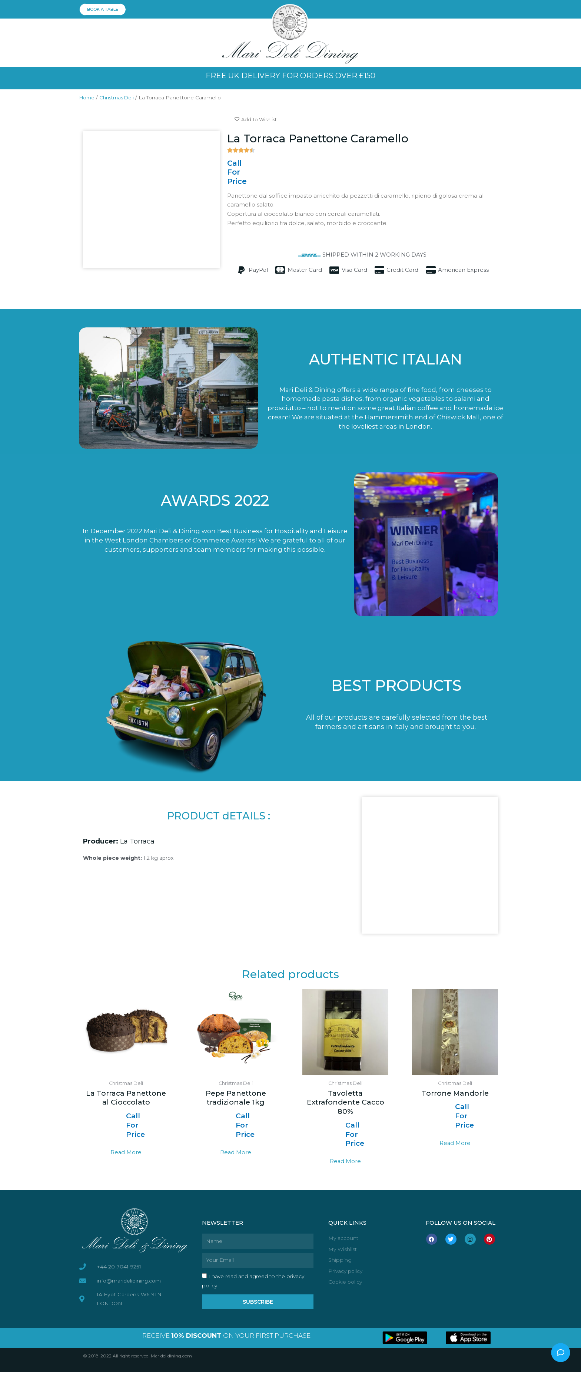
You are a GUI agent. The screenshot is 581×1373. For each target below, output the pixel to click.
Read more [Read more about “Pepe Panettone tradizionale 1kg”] (236, 1152)
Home (87, 97)
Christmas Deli (120, 97)
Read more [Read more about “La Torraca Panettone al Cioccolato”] (126, 1152)
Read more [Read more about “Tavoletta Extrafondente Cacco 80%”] (345, 1161)
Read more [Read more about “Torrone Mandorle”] (455, 1143)
